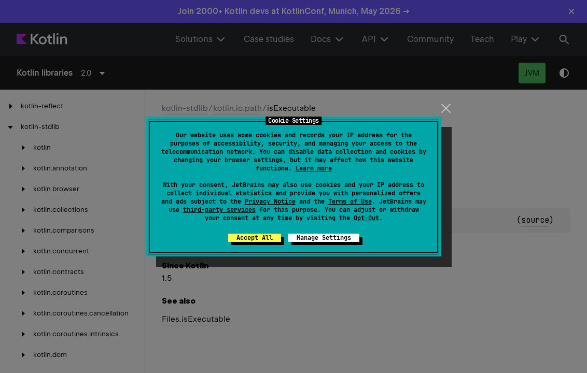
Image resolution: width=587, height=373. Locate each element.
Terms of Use (350, 201)
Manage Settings (324, 238)
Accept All (254, 238)
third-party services (219, 210)
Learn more (314, 168)
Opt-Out (366, 218)
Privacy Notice (270, 201)
